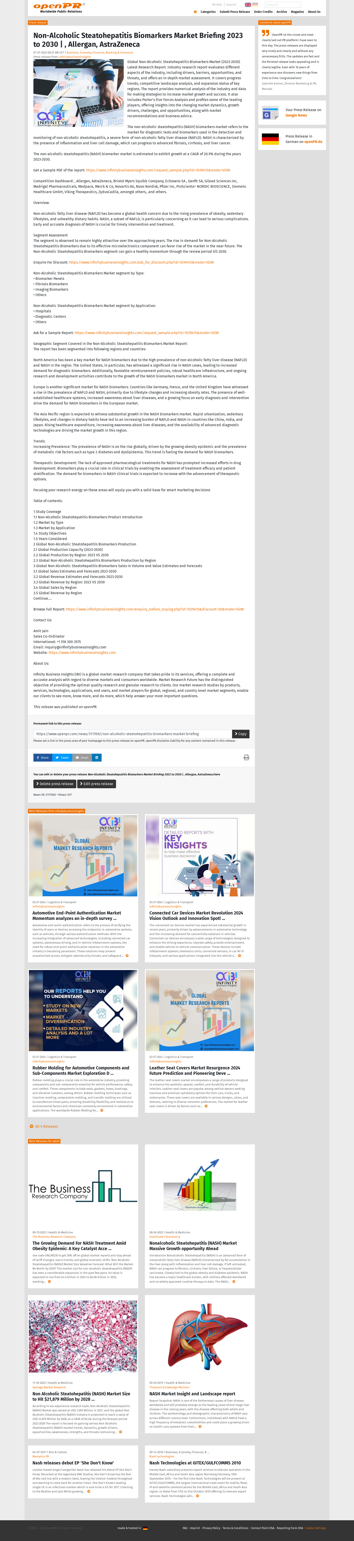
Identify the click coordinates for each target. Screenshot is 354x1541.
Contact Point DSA (262, 1528)
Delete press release (54, 784)
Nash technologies (161, 1456)
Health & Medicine (60, 1232)
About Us (314, 12)
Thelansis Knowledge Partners (169, 1387)
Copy (241, 734)
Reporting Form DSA (290, 1528)
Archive (282, 12)
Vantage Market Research (49, 1387)
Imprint (231, 4)
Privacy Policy (211, 1528)
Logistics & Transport (62, 902)
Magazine (297, 12)
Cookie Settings (315, 1528)
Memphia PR (41, 1456)
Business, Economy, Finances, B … (187, 1452)
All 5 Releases (43, 1126)
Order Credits (263, 12)
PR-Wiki (217, 4)
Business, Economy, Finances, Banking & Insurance (100, 52)
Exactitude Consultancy (164, 1236)
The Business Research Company (54, 1236)
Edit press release (96, 784)
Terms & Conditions (235, 1528)
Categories (208, 12)
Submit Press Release (235, 12)
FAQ (185, 1528)
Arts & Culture (58, 1452)
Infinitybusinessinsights (75, 56)
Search (311, 5)
